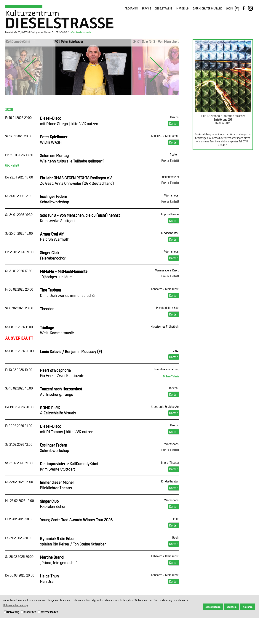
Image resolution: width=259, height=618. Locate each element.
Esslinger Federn (54, 199)
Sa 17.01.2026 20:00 (18, 136)
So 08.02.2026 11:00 (19, 327)
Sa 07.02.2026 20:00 (19, 308)
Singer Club (52, 255)
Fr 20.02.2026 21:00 (18, 426)
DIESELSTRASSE (163, 8)
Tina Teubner (68, 292)
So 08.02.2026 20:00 (19, 351)
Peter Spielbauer (53, 139)
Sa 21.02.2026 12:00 (18, 444)
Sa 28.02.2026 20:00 (19, 556)
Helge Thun (49, 578)
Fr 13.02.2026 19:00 (18, 370)
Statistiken (28, 612)
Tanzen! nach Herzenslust (61, 391)
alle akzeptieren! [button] (213, 606)
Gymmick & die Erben (73, 541)
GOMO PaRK (58, 410)
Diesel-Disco (69, 121)
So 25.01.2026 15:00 (19, 233)
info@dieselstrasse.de (80, 32)
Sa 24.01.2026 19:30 (19, 215)
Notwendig (11, 612)
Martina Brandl (58, 560)
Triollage (57, 330)
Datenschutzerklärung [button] (15, 605)
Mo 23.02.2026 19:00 (19, 500)
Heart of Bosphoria (62, 373)
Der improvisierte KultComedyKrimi (69, 466)
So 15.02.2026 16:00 (19, 388)
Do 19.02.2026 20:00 (19, 407)
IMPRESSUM (182, 8)
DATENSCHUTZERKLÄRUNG (207, 8)
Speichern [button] (231, 606)
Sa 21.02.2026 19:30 (19, 463)
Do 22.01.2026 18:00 (19, 177)
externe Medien (48, 612)
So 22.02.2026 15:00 (19, 482)
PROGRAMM (131, 8)
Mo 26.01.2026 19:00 (19, 252)
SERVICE (146, 8)
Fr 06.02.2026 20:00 (19, 289)
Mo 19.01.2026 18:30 (19, 155)
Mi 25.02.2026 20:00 (19, 519)
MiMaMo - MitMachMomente (63, 274)
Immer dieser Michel (56, 485)
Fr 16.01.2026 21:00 (18, 117)
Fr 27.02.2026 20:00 (18, 538)
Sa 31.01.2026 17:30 (18, 271)
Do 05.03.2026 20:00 (19, 575)
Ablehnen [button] (247, 606)
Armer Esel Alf (54, 236)
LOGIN (229, 8)
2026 (9, 109)
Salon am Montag (72, 158)
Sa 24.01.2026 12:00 (18, 196)
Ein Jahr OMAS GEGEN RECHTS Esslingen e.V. (77, 180)
